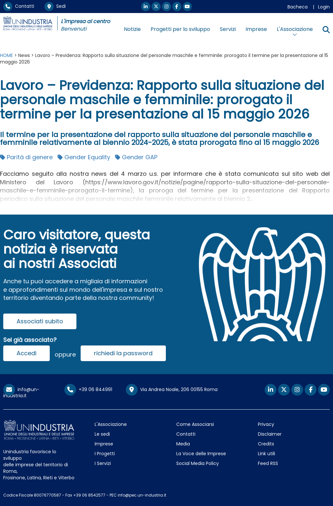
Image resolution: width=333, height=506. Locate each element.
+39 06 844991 (88, 389)
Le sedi (102, 434)
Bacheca (297, 7)
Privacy (266, 424)
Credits (266, 444)
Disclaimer (270, 434)
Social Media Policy (197, 463)
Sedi (55, 6)
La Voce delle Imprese (201, 453)
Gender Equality (84, 157)
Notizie (132, 29)
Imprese (256, 29)
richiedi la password (123, 353)
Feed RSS (268, 463)
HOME (6, 55)
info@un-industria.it (21, 392)
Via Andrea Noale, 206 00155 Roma (172, 390)
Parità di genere (26, 157)
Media (183, 444)
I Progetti (105, 453)
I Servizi (103, 463)
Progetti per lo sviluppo (180, 29)
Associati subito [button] (40, 321)
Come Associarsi (195, 424)
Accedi (26, 353)
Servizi (228, 29)
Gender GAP (136, 157)
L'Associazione (111, 424)
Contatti (18, 6)
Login (324, 7)
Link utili (266, 453)
